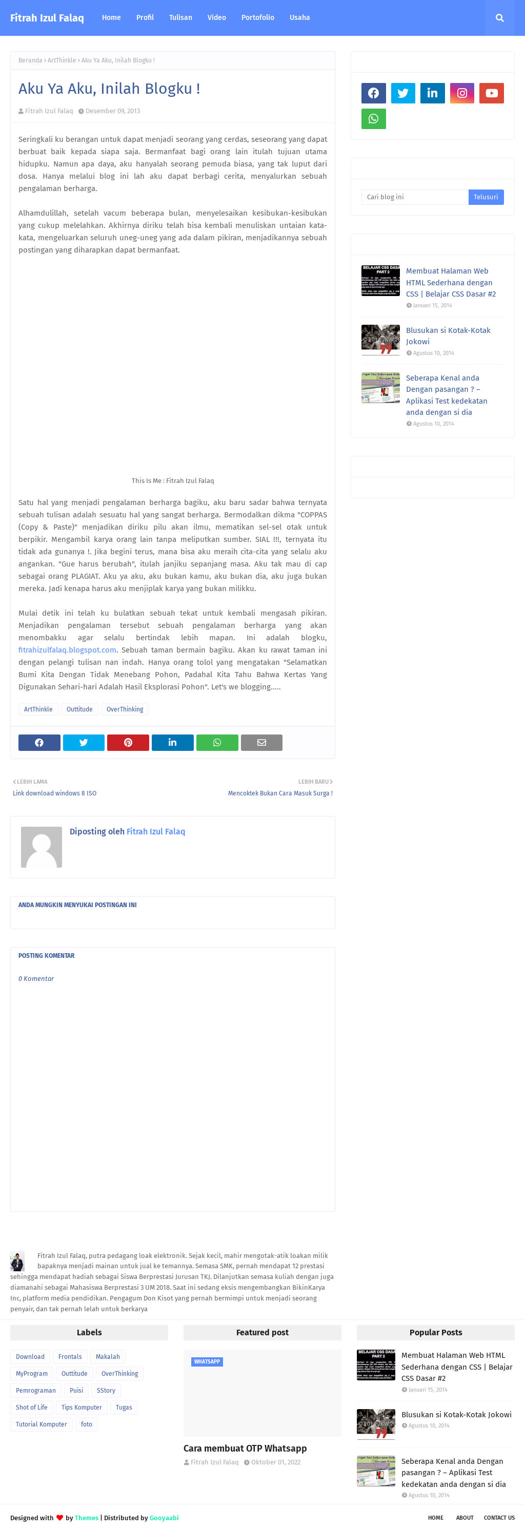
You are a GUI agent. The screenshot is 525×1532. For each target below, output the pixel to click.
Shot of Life (32, 1407)
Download (30, 1356)
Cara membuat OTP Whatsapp (245, 1448)
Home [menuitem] (111, 17)
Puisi (76, 1390)
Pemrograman (36, 1390)
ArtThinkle (62, 60)
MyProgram (32, 1373)
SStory (106, 1390)
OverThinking (125, 709)
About (465, 1518)
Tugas (124, 1407)
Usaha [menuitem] (300, 17)
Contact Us (499, 1518)
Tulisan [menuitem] (180, 17)
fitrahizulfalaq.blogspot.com (67, 650)
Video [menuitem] (217, 17)
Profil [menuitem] (145, 17)
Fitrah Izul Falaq (47, 18)
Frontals (70, 1356)
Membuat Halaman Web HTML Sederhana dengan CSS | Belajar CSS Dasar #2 (451, 282)
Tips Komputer (82, 1407)
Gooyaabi (164, 1518)
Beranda (30, 60)
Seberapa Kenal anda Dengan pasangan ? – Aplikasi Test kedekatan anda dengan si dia (447, 395)
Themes (86, 1518)
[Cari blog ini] (415, 197)
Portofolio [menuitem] (257, 17)
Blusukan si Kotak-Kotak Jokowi (448, 336)
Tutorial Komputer (41, 1424)
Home (435, 1518)
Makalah (108, 1356)
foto (86, 1424)
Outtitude (80, 709)
